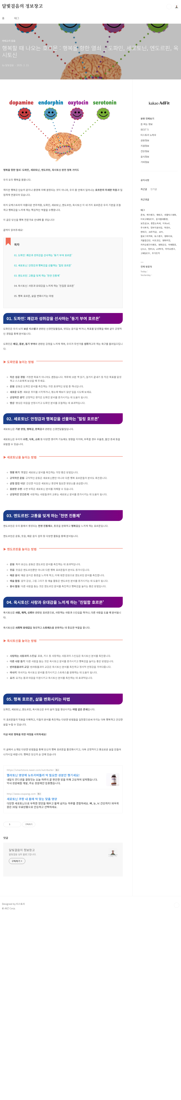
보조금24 (145, 321)
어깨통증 (172, 343)
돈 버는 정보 (147, 222)
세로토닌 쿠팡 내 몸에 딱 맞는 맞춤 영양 (32, 983)
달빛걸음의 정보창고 (22, 6)
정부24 (151, 347)
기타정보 (145, 260)
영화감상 (162, 343)
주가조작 (156, 351)
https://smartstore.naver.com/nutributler (30, 953)
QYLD (143, 347)
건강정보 (145, 249)
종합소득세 (156, 321)
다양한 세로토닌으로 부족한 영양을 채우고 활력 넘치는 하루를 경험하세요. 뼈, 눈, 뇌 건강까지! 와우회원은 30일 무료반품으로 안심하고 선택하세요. (63, 988)
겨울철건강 (145, 338)
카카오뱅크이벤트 (148, 343)
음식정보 (145, 255)
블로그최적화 (146, 334)
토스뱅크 (158, 334)
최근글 (144, 287)
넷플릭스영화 (170, 313)
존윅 (143, 313)
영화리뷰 (168, 334)
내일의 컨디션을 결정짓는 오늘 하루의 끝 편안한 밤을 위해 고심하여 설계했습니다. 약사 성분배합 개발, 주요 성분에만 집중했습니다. (52, 965)
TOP (176, 1089)
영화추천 (166, 338)
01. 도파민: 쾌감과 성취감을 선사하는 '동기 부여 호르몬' (43, 301)
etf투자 (159, 347)
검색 (169, 6)
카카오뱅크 (170, 347)
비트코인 (156, 338)
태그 (16, 18)
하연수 (167, 326)
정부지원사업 (156, 326)
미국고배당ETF (147, 317)
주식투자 (145, 326)
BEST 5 (145, 228)
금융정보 (145, 238)
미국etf (166, 321)
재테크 (159, 313)
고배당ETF (145, 351)
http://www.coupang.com (21, 977)
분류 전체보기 (147, 217)
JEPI (161, 330)
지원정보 (145, 244)
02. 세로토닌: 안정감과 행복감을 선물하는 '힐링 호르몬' (43, 311)
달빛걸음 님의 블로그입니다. (22, 1038)
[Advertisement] (63, 117)
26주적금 (153, 330)
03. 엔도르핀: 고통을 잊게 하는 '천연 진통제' (37, 321)
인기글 (153, 287)
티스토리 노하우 (148, 233)
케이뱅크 (150, 313)
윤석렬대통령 (162, 317)
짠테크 (144, 330)
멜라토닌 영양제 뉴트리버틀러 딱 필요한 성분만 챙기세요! (43, 959)
